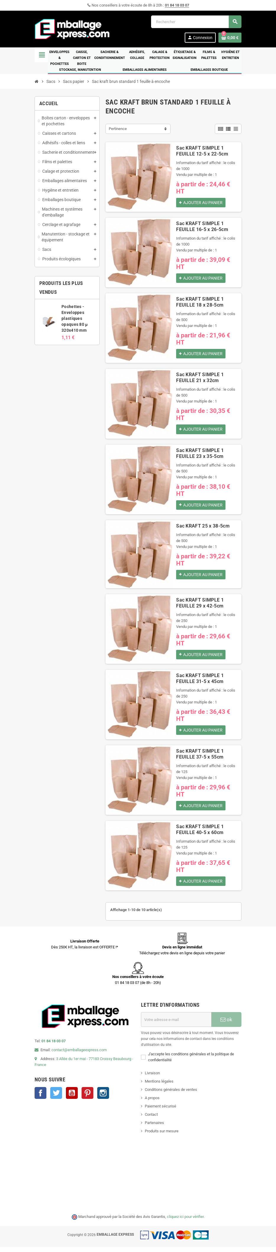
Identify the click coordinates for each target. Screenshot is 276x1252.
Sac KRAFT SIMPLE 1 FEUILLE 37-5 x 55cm (200, 758)
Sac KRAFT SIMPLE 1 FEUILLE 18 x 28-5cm (200, 303)
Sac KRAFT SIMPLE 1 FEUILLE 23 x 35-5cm (200, 455)
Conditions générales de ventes (171, 1094)
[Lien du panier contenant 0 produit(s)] (229, 38)
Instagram (103, 1098)
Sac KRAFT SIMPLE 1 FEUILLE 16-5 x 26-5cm (202, 227)
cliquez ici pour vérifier (185, 1221)
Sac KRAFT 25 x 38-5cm (203, 528)
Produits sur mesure (161, 1136)
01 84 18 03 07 (177, 5)
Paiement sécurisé (160, 1111)
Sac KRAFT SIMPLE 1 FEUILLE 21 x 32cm (200, 379)
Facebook (40, 1098)
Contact (151, 1119)
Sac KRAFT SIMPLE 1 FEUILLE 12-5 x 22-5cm (202, 151)
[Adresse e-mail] (176, 1024)
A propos (152, 1103)
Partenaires (154, 1128)
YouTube (72, 1098)
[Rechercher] (196, 21)
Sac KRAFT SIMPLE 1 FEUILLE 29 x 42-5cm (200, 605)
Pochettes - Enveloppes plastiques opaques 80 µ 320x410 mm (74, 318)
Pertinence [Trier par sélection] (118, 128)
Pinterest (87, 1098)
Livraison (152, 1078)
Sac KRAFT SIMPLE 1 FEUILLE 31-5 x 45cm (200, 681)
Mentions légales (159, 1086)
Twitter (56, 1098)
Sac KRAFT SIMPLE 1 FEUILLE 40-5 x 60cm (200, 834)
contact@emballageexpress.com (79, 1055)
